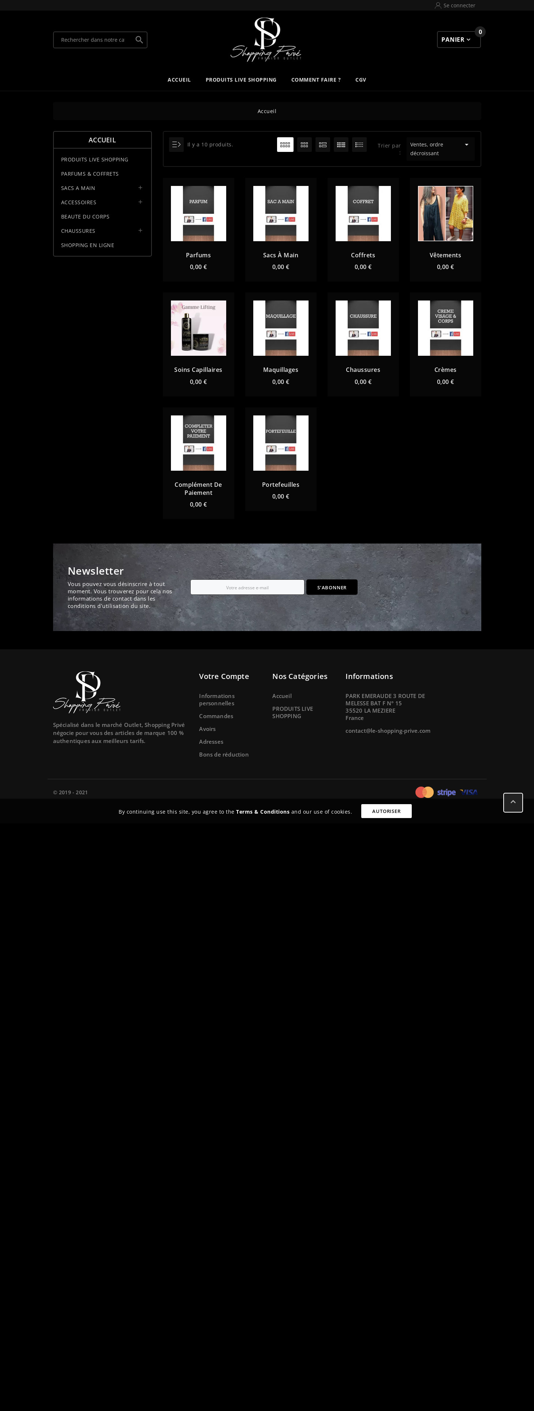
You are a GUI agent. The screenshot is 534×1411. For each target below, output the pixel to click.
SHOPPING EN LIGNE (88, 245)
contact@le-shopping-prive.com (388, 730)
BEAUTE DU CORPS (85, 216)
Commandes (216, 716)
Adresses (211, 741)
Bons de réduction (224, 754)
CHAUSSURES (78, 230)
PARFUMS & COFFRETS (90, 173)
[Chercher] (93, 40)
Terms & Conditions (263, 811)
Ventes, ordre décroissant (440, 148)
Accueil (102, 139)
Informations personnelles (216, 699)
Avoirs (207, 728)
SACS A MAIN (78, 187)
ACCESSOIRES (79, 202)
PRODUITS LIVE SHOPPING (94, 159)
